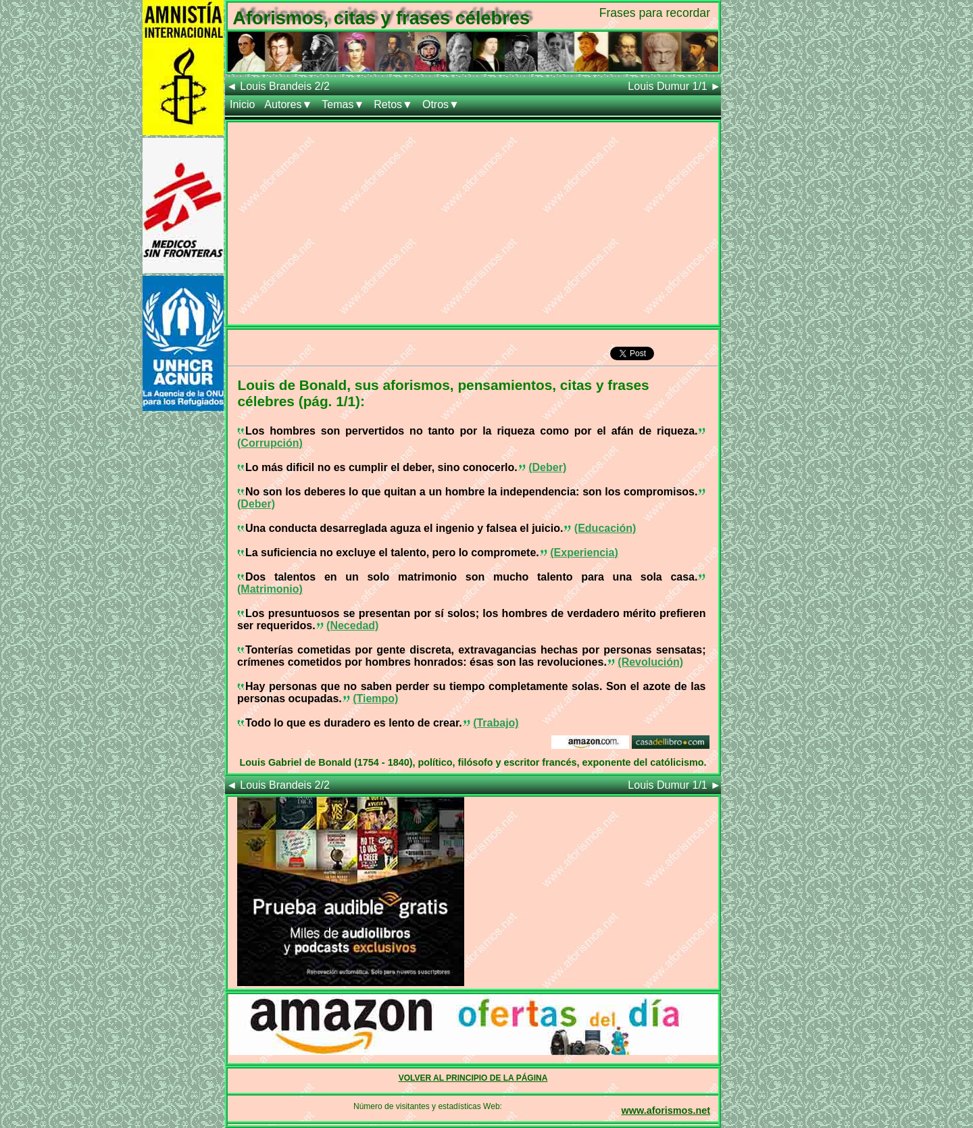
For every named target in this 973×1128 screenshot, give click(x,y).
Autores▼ (288, 104)
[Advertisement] (473, 217)
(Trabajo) (496, 723)
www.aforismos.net (666, 1110)
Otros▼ (440, 104)
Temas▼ (343, 104)
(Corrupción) (270, 443)
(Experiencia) (584, 552)
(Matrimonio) (270, 589)
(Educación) (605, 528)
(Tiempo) (375, 698)
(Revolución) (650, 662)
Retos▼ (393, 104)
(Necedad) (352, 625)
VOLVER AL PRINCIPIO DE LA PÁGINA (473, 1078)
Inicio (242, 104)
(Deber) (547, 467)
